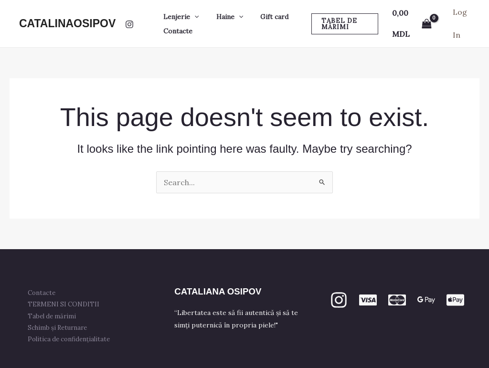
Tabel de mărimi (55, 316)
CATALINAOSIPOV (67, 23)
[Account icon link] (461, 24)
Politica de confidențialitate (72, 339)
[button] (192, 17)
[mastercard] (397, 300)
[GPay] (426, 300)
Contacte (176, 31)
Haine (224, 17)
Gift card (265, 16)
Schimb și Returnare (60, 328)
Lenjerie (179, 17)
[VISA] (368, 300)
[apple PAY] (455, 300)
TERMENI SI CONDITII (66, 304)
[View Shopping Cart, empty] (410, 23)
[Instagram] (129, 24)
